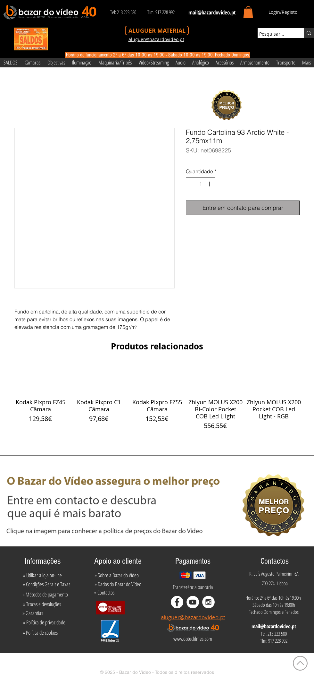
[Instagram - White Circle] (208, 602)
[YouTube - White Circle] (192, 602)
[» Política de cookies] (40, 632)
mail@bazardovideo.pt (274, 626)
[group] (157, 397)
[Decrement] (191, 184)
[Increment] (209, 184)
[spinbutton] (200, 184)
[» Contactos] (104, 592)
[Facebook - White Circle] (177, 602)
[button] (248, 12)
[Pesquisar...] (275, 34)
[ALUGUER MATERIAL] (157, 30)
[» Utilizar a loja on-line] (42, 574)
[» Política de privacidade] (44, 622)
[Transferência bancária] (193, 586)
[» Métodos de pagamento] (45, 594)
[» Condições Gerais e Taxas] (46, 583)
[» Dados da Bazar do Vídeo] (118, 583)
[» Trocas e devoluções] (41, 603)
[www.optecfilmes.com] (192, 638)
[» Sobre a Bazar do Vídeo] (117, 574)
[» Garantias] (32, 612)
